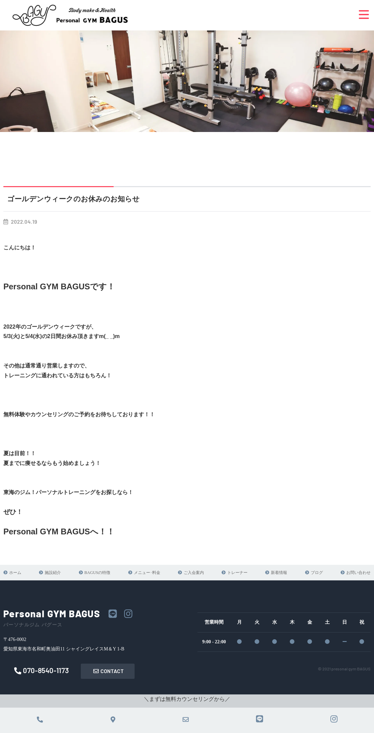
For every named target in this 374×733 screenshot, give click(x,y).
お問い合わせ (358, 572)
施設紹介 (53, 572)
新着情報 (279, 572)
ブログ (317, 572)
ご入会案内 (194, 572)
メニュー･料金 (147, 572)
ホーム (15, 572)
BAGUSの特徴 (98, 572)
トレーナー (237, 572)
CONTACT (108, 671)
